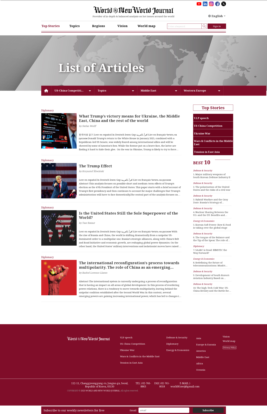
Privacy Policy (229, 347)
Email (133, 410)
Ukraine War (127, 350)
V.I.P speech (126, 337)
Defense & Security (176, 337)
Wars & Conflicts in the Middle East (140, 356)
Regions (98, 26)
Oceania (200, 370)
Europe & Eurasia (206, 344)
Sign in (217, 26)
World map (146, 26)
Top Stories (50, 26)
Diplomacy (172, 344)
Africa (199, 363)
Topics (74, 26)
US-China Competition (69, 90)
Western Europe (195, 90)
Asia (198, 338)
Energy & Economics (177, 350)
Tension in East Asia (131, 363)
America (201, 351)
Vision (122, 26)
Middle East (148, 90)
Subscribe (208, 410)
